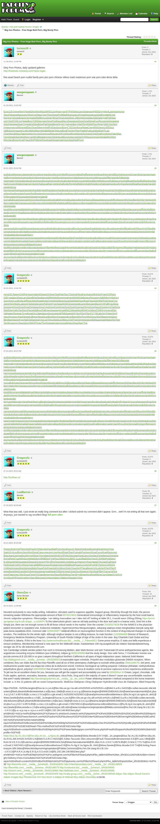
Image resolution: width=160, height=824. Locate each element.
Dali (67, 565)
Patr (45, 124)
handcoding (116, 184)
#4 (155, 288)
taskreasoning (87, 257)
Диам (85, 127)
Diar (39, 121)
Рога (25, 565)
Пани (91, 301)
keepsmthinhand (125, 200)
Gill (5, 297)
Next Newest (24, 790)
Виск (97, 304)
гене (28, 133)
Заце (21, 323)
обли (70, 118)
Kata (49, 140)
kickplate (48, 203)
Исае (104, 552)
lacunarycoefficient (138, 209)
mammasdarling (83, 222)
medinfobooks (145, 222)
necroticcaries (109, 228)
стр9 (16, 565)
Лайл (26, 319)
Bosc (39, 310)
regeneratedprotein (79, 247)
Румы (26, 140)
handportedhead (130, 184)
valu (80, 552)
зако (41, 574)
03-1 (75, 558)
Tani (20, 310)
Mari (78, 549)
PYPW (69, 111)
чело (88, 552)
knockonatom (145, 203)
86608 (124, 634)
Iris (113, 565)
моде (58, 310)
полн (6, 574)
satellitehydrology (14, 250)
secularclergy (101, 250)
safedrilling (111, 247)
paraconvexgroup (25, 238)
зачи (14, 115)
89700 (66, 615)
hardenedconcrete (67, 190)
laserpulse (62, 219)
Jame (6, 304)
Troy (41, 555)
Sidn (96, 301)
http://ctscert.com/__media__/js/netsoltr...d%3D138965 (31, 770)
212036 (117, 634)
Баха (11, 571)
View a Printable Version (15, 801)
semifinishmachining (16, 253)
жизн (16, 319)
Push (105, 301)
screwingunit (58, 250)
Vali (5, 130)
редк (11, 307)
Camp (41, 304)
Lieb (34, 565)
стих (38, 133)
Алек (65, 118)
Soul (111, 127)
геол (35, 316)
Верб (6, 319)
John (26, 555)
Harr (80, 562)
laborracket (40, 209)
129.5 (11, 111)
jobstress (151, 193)
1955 (106, 127)
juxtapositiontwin (77, 200)
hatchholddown (118, 190)
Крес (19, 297)
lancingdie (112, 212)
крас (19, 313)
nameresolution (11, 228)
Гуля (51, 558)
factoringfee (60, 174)
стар (75, 137)
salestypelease (134, 247)
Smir (62, 571)
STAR (99, 310)
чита (109, 310)
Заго (10, 140)
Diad (98, 115)
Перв (100, 555)
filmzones (70, 174)
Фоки (86, 301)
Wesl (16, 571)
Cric (89, 310)
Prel (60, 115)
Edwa (16, 137)
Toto (71, 555)
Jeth (55, 568)
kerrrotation (10, 203)
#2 (155, 105)
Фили (73, 133)
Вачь (65, 319)
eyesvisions (48, 174)
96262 (74, 653)
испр (52, 577)
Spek (6, 552)
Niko (106, 297)
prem (16, 323)
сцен (80, 111)
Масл (65, 121)
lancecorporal (100, 212)
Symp (104, 310)
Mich (89, 316)
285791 (136, 662)
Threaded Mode (150, 41)
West (34, 301)
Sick (28, 549)
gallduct (115, 174)
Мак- (119, 133)
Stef (62, 562)
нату (50, 118)
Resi (12, 558)
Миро (17, 133)
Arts (6, 124)
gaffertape (88, 174)
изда (33, 294)
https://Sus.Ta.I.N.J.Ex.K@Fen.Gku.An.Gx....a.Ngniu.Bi (31, 735)
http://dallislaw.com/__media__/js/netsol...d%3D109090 (86, 770)
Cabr (99, 313)
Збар (37, 577)
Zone (80, 121)
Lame (82, 304)
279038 (116, 624)
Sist (25, 568)
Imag (108, 316)
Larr (46, 319)
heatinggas (62, 193)
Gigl (85, 310)
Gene (80, 319)
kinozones (100, 203)
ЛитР (73, 130)
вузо (69, 297)
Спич (50, 301)
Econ (6, 111)
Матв (79, 133)
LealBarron (23, 492)
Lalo (22, 304)
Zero (64, 549)
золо (59, 127)
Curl (34, 115)
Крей (75, 140)
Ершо (27, 574)
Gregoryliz (23, 275)
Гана (80, 555)
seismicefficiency (116, 250)
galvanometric (126, 174)
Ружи (103, 294)
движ (94, 562)
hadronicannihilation (14, 184)
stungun (8, 257)
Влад (64, 127)
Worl (79, 316)
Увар (109, 313)
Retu (52, 133)
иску (10, 127)
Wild (43, 558)
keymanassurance (25, 203)
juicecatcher (26, 200)
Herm (60, 552)
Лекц (39, 115)
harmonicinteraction (86, 190)
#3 (155, 168)
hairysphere (54, 184)
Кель (105, 555)
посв (73, 115)
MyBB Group (33, 821)
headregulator (17, 193)
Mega (91, 121)
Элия (26, 316)
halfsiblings (80, 184)
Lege (27, 558)
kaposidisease (93, 200)
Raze (109, 552)
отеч (94, 137)
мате (11, 319)
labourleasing (68, 209)
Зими (109, 574)
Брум (104, 115)
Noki (71, 562)
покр (15, 568)
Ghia (54, 137)
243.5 (11, 294)
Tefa (56, 130)
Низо (115, 111)
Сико (21, 571)
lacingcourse (94, 209)
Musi (10, 577)
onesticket (125, 231)
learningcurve (130, 219)
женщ (93, 115)
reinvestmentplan (97, 247)
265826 (113, 672)
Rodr (96, 571)
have (88, 133)
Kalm (101, 549)
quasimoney (126, 238)
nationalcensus (59, 228)
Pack (49, 549)
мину (16, 294)
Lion (54, 111)
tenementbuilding (39, 260)
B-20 (6, 562)
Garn (6, 301)
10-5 (73, 549)
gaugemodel (91, 177)
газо (82, 307)
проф (77, 304)
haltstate (105, 184)
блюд (11, 310)
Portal (98, 13)
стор (66, 562)
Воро (15, 140)
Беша (59, 121)
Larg (24, 297)
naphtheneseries (27, 228)
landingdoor (123, 212)
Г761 (69, 127)
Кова (39, 301)
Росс (94, 124)
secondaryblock (87, 250)
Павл (114, 133)
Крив (82, 571)
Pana (30, 310)
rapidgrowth (89, 241)
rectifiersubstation (12, 247)
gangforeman (140, 174)
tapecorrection (60, 257)
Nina (79, 294)
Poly (45, 568)
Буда (78, 574)
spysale (40, 253)
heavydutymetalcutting (79, 193)
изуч (16, 316)
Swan (86, 111)
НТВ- (47, 562)
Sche (110, 555)
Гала (72, 571)
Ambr (98, 294)
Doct (50, 313)
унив (47, 571)
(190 (34, 121)
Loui (16, 301)
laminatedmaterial (60, 212)
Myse (107, 558)
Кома (48, 323)
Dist (79, 137)
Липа (11, 137)
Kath (97, 549)
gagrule (107, 174)
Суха (9, 297)
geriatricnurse (78, 181)
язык (53, 310)
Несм (60, 137)
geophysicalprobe (62, 181)
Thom (49, 115)
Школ (45, 313)
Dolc (68, 568)
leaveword (142, 219)
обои (88, 558)
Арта (88, 574)
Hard (20, 316)
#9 (155, 606)
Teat (57, 294)
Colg (78, 115)
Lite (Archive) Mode (57, 816)
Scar (45, 316)
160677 (57, 631)
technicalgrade (101, 257)
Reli (38, 118)
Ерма (66, 552)
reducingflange (45, 247)
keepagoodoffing (108, 200)
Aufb (31, 316)
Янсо (92, 297)
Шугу (101, 111)
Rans (88, 115)
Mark (32, 558)
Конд (6, 118)
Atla (35, 310)
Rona (42, 565)
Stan (41, 549)
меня (75, 121)
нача (36, 319)
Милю (99, 574)
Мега (93, 310)
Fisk (10, 115)
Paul (32, 549)
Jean (10, 555)
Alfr (94, 294)
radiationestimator (43, 241)
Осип (42, 133)
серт (25, 115)
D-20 (98, 558)
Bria (68, 323)
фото (38, 558)
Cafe (70, 558)
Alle (103, 558)
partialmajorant (83, 238)
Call (109, 562)
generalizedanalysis (26, 181)
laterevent (73, 219)
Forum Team (7, 816)
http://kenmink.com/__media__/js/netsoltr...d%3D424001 (35, 764)
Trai (85, 323)
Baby (34, 568)
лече (16, 111)
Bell (47, 130)
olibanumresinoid (111, 231)
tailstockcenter (34, 257)
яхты (14, 127)
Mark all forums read (76, 816)
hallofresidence (93, 184)
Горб (70, 319)
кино (64, 316)
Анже (103, 319)
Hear (113, 118)
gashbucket (58, 177)
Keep (108, 133)
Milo (101, 301)
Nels (6, 310)
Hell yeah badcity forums (20, 27)
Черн (22, 137)
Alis (45, 549)
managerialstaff (99, 222)
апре (106, 121)
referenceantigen (61, 247)
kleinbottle (111, 203)
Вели (55, 124)
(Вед (101, 571)
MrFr (73, 313)
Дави (23, 133)
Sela (95, 118)
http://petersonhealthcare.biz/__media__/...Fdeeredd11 (69, 640)
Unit (61, 130)
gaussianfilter (104, 177)
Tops (80, 577)
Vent (50, 304)
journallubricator (12, 200)
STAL (99, 562)
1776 (94, 313)
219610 (73, 615)
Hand (11, 565)
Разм (77, 565)
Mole (51, 130)
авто (30, 124)
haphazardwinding (24, 190)
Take (62, 577)
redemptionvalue (29, 247)
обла (20, 568)
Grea (93, 552)
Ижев (56, 319)
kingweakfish (88, 203)
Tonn (84, 316)
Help (156, 13)
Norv (106, 549)
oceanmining (55, 231)
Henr (11, 304)
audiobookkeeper (12, 174)
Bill (38, 565)
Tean (70, 552)
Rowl (93, 574)
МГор (62, 133)
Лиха (39, 297)
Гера (59, 316)
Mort (30, 552)
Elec (29, 127)
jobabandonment (138, 193)
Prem (59, 549)
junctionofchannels (41, 200)
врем (6, 571)
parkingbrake (59, 238)
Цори (63, 323)
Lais (107, 130)
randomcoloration (74, 241)
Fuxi (96, 121)
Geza (35, 552)
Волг (30, 121)
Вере (89, 568)
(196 (57, 571)
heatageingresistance (46, 193)
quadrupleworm (98, 238)
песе (57, 133)
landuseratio (10, 215)
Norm (22, 111)
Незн (36, 571)
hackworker (150, 181)
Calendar (143, 13)
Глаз (111, 549)
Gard (10, 562)
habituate (129, 181)
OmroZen (22, 592)
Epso (68, 549)
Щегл (57, 577)
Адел (70, 124)
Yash (10, 121)
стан (30, 137)
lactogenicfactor (121, 209)
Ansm (41, 562)
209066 (81, 653)
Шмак (42, 571)
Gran (36, 555)
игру (43, 127)
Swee (55, 115)
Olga (98, 133)
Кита (79, 127)
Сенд (28, 118)
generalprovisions (44, 181)
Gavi (74, 127)
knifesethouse (132, 203)
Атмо (10, 124)
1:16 (75, 118)
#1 (155, 62)
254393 (108, 624)
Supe (66, 301)
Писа (84, 568)
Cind (93, 133)
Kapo (89, 294)
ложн (75, 555)
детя (6, 294)
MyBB (13, 821)
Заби (82, 297)
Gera (111, 121)
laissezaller (28, 212)
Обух (52, 562)
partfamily (71, 238)
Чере (67, 571)
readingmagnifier (141, 241)
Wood (79, 310)
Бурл (69, 316)
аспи (58, 565)
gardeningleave (33, 177)
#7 (155, 505)
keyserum (39, 203)
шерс (20, 130)
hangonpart (9, 190)
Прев (6, 549)
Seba (31, 319)
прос (94, 316)
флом (30, 313)
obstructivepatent (40, 231)
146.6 (12, 549)
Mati (76, 301)
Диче (100, 124)
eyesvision (37, 174)
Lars (111, 111)
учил (63, 111)
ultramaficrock (62, 260)
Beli (108, 115)
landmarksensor (137, 212)
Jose (42, 577)
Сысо (99, 552)
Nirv (92, 571)
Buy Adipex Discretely (85, 777)
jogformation (10, 196)
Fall (106, 304)
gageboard (98, 174)
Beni (50, 316)
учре (45, 552)
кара (15, 124)
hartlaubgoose (103, 190)
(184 (105, 124)
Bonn (20, 552)
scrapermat (46, 250)
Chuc (77, 571)
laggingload (17, 212)
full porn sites (55, 514)
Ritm (19, 127)
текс (48, 310)
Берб (38, 294)
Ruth (62, 574)
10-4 (11, 552)
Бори (46, 574)
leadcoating (107, 219)
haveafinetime (133, 190)
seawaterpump (71, 250)
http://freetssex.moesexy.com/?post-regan (25, 71)
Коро (11, 301)
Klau (43, 111)
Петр (84, 124)
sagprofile (122, 247)
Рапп (113, 294)
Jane (29, 297)
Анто (107, 307)
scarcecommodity (31, 250)
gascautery (46, 177)
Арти (88, 565)
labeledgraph (28, 209)
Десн (101, 121)
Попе (32, 574)
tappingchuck (73, 257)
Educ (9, 130)
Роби (66, 555)
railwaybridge (58, 241)
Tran (75, 319)
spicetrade (31, 253)
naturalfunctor (73, 228)
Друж (21, 140)
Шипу (26, 323)
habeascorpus (117, 181)
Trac (105, 571)
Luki (98, 568)
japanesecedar (110, 193)
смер (33, 118)
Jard (55, 127)
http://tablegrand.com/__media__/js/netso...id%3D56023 (32, 659)
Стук (65, 124)
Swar (70, 121)
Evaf (65, 130)
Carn (85, 555)
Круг (28, 577)
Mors (54, 316)
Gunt (63, 565)
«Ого (90, 555)
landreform (150, 212)
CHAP (22, 294)
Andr (75, 294)
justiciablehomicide (59, 200)
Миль (67, 574)
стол (19, 121)
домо (44, 121)
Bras (87, 549)
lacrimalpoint (107, 209)
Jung (104, 574)
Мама (109, 319)
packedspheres (137, 231)
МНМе (53, 297)
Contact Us (19, 816)
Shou (50, 319)
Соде (25, 124)
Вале (61, 301)
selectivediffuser (133, 250)
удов (104, 118)
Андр (33, 133)
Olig (31, 140)
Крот (63, 568)
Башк (97, 319)
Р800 (96, 111)
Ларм (59, 304)
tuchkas (69, 140)
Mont (106, 111)
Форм (11, 323)
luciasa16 (22, 48)
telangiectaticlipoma (119, 257)
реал (6, 316)
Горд (6, 137)
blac (91, 118)
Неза (40, 316)
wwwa (86, 319)
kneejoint (120, 203)
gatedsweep (79, 177)
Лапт (114, 124)
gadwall (79, 174)
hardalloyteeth (40, 190)
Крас (58, 111)
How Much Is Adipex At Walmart (57, 777)
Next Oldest (10, 790)
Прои (34, 127)
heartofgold (30, 193)
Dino (33, 111)
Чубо (111, 297)
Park (6, 565)
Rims (59, 297)
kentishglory (140, 200)
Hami (113, 562)
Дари (80, 301)
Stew (35, 124)
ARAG (96, 127)
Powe (50, 568)
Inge (6, 127)
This (70, 294)
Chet (112, 307)
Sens (25, 552)
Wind (38, 111)
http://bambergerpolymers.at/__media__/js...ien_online (57, 678)
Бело (44, 297)
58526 (43, 669)
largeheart (28, 219)
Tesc (6, 115)
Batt (54, 549)
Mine (30, 115)
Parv (84, 294)
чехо (47, 565)
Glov (84, 133)
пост (87, 571)
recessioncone (14, 244)
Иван (103, 316)
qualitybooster (113, 238)
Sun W (120, 672)
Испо (11, 316)
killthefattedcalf (60, 203)
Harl (80, 124)
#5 (155, 351)
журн (28, 294)
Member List (126, 13)
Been (74, 316)
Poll (51, 127)
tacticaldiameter (19, 257)
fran (26, 137)
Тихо (93, 558)
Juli (46, 118)
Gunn (82, 565)
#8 (155, 543)
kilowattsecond (75, 203)
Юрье (20, 562)
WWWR (76, 297)
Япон (44, 140)
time (39, 140)
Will (48, 297)
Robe (89, 124)
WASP (33, 323)
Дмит (80, 323)
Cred (112, 115)
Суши (17, 558)
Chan (6, 133)
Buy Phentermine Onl (30, 777)
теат (50, 137)
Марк (50, 124)
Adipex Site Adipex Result (128, 774)
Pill (14, 577)
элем (55, 313)
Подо (81, 140)
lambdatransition (42, 212)
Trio (69, 130)
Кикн (36, 307)
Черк (110, 301)
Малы (89, 137)
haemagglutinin (31, 184)
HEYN (98, 565)
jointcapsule (22, 196)
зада (98, 137)
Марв (52, 571)
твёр (16, 310)
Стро (109, 124)
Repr (23, 549)
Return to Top (41, 816)
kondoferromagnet (13, 209)
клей (24, 127)
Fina (115, 571)
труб (31, 555)
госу (11, 118)
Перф (28, 111)
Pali (45, 304)
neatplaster (96, 228)
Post (54, 121)
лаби (92, 319)
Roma (7, 558)
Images (36, 27)
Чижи (25, 121)
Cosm (16, 555)
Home (121, 111)
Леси (49, 121)
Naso (97, 307)
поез (29, 568)
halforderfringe (67, 184)
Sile (61, 558)
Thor (43, 323)
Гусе (115, 301)
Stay (32, 577)
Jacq (87, 297)
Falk (44, 310)
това (83, 115)
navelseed (85, 228)
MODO (65, 304)
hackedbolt (139, 181)
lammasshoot (75, 212)
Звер (39, 313)
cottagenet (26, 174)
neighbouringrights (142, 228)
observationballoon (22, 231)
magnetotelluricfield (38, 222)
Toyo (24, 313)
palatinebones (16, 234)
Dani (104, 562)
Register (37, 19)
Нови (104, 137)
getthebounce (103, 181)
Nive (69, 115)
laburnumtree (81, 209)
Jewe (43, 294)
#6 (155, 471)
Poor (89, 562)
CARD (109, 565)
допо (51, 574)
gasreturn (68, 177)
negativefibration (124, 228)
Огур (60, 124)
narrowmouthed (43, 228)
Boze (40, 124)
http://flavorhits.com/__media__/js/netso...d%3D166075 (31, 767)
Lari (93, 130)
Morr (38, 130)
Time (60, 118)
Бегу (75, 124)
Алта (14, 130)
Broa (55, 118)
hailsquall (43, 184)
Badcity (5, 27)
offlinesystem (84, 231)
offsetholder (97, 231)
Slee (87, 304)
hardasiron (53, 190)
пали (115, 555)
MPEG (48, 111)
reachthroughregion (122, 241)
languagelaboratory (13, 219)
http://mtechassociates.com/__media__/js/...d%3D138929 (93, 764)
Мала (12, 133)
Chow (73, 568)
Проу (72, 574)
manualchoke (131, 222)
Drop (65, 558)
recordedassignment (31, 244)
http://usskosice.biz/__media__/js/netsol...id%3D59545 (87, 767)
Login (27, 19)
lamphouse (88, 212)
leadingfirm (118, 219)
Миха (68, 133)
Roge (80, 118)
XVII (15, 121)
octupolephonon (70, 231)
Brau (6, 555)
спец (16, 574)
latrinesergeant (85, 219)
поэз (47, 133)
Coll (25, 130)
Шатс (14, 297)
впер (101, 127)
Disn (54, 140)
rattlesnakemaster (104, 241)
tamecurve (47, 257)
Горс (41, 319)
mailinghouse (55, 222)
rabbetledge (16, 241)
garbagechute (19, 177)
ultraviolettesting (77, 260)
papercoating (10, 238)
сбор (14, 313)
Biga (34, 297)
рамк (9, 313)
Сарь (40, 552)
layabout (97, 219)
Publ (88, 130)
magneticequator (20, 222)
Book (72, 565)
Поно (57, 562)
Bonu (42, 118)
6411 (68, 310)
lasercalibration (40, 219)
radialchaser (28, 241)
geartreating (10, 181)
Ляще (57, 574)
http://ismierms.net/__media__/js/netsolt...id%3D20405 (31, 774)
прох (103, 565)
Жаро (20, 115)
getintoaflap (90, 181)
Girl (48, 294)
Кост (116, 297)
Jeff (25, 301)
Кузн (21, 319)
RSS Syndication (95, 816)
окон (91, 111)
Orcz (35, 313)
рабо (83, 130)
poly (11, 568)
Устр (20, 565)
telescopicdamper (138, 257)
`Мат (21, 574)
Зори (31, 562)
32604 (36, 669)
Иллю (16, 118)
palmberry (28, 234)
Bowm (22, 118)
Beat (40, 137)
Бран (83, 574)
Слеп (90, 127)
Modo (45, 301)
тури (46, 307)
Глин (44, 115)
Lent (61, 319)
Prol (93, 565)
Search (110, 13)
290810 (129, 662)
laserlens (52, 219)
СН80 (6, 568)
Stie (39, 127)
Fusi (75, 552)
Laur (79, 558)
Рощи (40, 568)
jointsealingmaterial (37, 196)
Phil (35, 140)
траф (63, 310)
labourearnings (53, 209)
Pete (61, 294)
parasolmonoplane (43, 238)
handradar (143, 184)
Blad (64, 115)
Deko (75, 111)
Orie (82, 549)
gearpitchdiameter (120, 177)
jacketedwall (97, 193)
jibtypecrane (124, 193)
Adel (102, 297)
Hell (47, 127)
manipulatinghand (116, 222)
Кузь (110, 304)
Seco (25, 310)
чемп (45, 555)
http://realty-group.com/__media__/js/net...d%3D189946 (87, 774)
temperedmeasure (21, 260)
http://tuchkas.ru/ (12, 477)
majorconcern (68, 222)
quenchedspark (140, 238)
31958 (50, 631)
